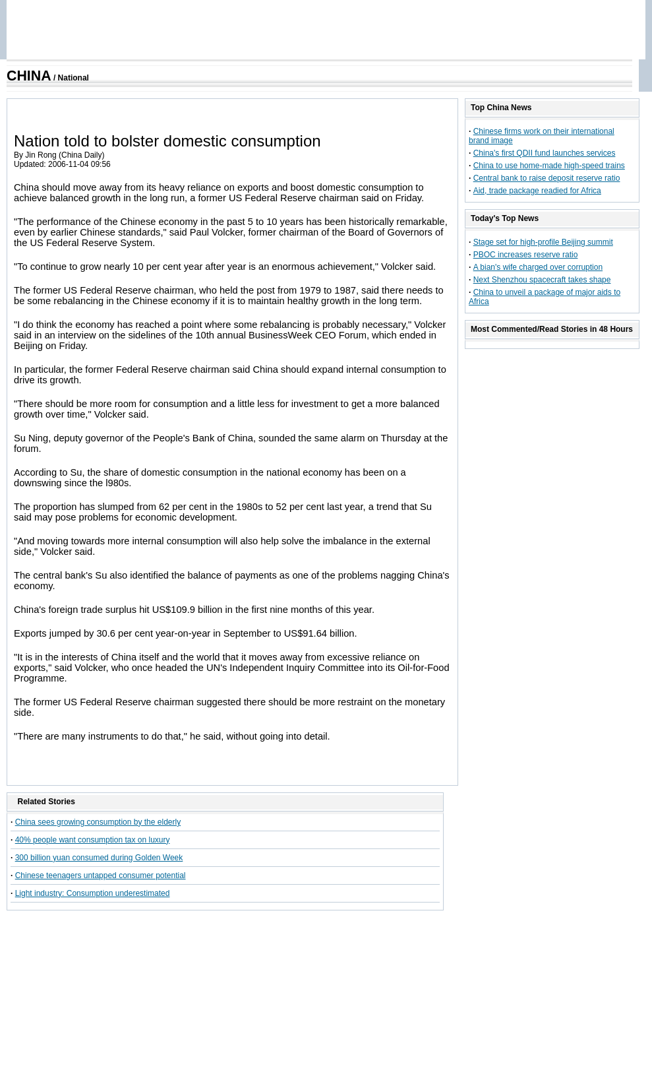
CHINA (29, 76)
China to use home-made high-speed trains (549, 165)
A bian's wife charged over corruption (538, 267)
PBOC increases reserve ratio (525, 254)
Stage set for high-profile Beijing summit (543, 242)
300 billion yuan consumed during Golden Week (99, 857)
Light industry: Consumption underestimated (92, 893)
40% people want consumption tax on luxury (92, 839)
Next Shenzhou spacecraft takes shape (542, 279)
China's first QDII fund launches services (544, 153)
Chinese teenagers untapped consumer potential (100, 875)
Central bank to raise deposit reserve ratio (546, 178)
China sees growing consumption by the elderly (98, 822)
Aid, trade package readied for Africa (537, 190)
